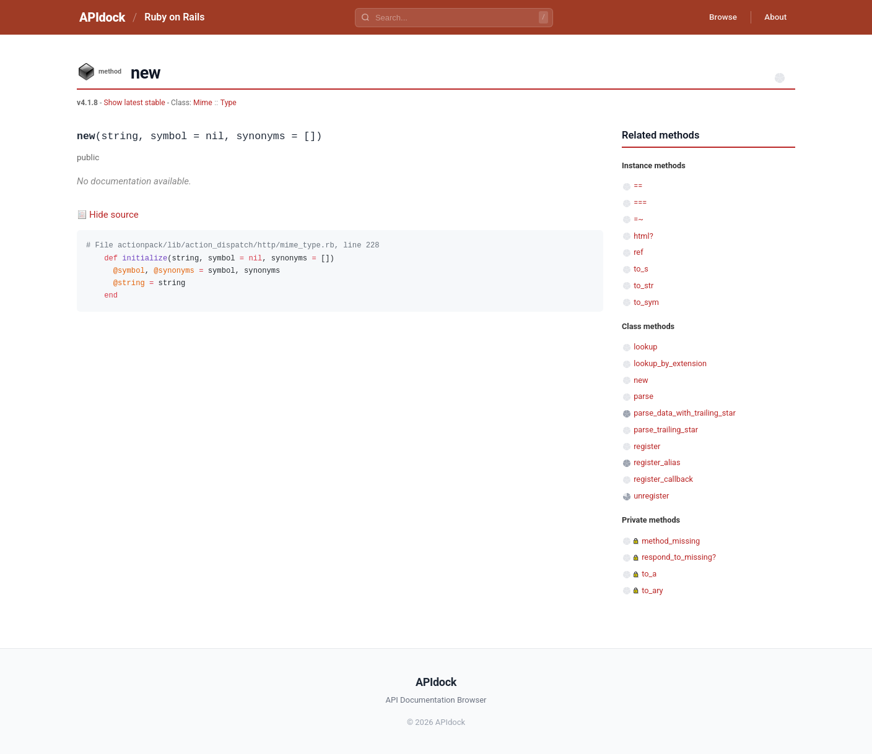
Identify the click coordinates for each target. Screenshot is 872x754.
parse (643, 396)
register (647, 446)
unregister (651, 495)
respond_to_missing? (679, 557)
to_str (643, 285)
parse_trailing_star (666, 429)
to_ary (652, 590)
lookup (645, 346)
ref (638, 252)
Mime (202, 102)
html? (643, 236)
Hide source (114, 214)
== (638, 186)
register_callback (663, 479)
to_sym (646, 302)
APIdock (102, 17)
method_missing (671, 541)
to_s (641, 268)
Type (228, 102)
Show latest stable (135, 102)
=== (640, 202)
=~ (638, 219)
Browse (717, 17)
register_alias (657, 462)
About (773, 17)
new (641, 380)
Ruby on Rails (174, 17)
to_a (649, 573)
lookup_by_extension (670, 363)
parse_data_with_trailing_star (685, 413)
